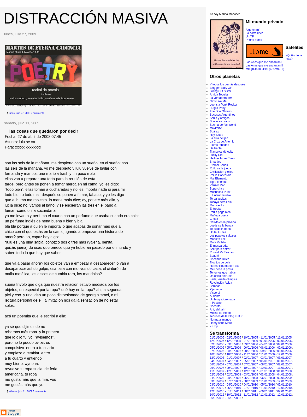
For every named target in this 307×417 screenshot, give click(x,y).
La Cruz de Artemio (222, 141)
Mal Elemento (218, 178)
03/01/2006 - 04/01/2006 (259, 344)
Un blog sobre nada (222, 299)
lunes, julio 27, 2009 (19, 113)
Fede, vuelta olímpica (223, 279)
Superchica (217, 188)
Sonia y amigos (220, 118)
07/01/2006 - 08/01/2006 (225, 351)
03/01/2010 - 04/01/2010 (225, 384)
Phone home (254, 40)
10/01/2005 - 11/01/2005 (259, 337)
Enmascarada (219, 245)
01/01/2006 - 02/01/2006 (276, 341)
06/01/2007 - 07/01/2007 (225, 364)
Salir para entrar (220, 249)
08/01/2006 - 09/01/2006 (259, 351)
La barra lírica (254, 33)
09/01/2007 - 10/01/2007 (242, 367)
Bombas (215, 286)
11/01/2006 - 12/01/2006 (276, 354)
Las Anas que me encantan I (264, 62)
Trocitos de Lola (220, 262)
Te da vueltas (218, 198)
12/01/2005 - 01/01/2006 (242, 341)
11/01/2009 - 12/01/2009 (276, 381)
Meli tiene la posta (221, 269)
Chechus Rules (219, 259)
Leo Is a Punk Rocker (223, 104)
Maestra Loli (217, 239)
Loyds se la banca (221, 225)
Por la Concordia (220, 175)
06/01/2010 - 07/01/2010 (242, 388)
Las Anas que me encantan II (264, 65)
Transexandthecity (221, 151)
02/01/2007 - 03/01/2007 (259, 357)
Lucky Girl (216, 155)
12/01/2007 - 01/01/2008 (259, 371)
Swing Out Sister (220, 91)
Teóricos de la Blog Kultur (226, 316)
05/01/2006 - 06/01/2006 (242, 347)
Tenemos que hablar (223, 272)
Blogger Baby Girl (221, 87)
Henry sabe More (221, 323)
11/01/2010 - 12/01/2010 (276, 388)
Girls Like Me (218, 101)
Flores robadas (219, 145)
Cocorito (215, 306)
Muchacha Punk (220, 192)
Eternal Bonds (219, 165)
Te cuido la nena (220, 229)
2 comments (37, 113)
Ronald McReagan (222, 252)
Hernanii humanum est (224, 266)
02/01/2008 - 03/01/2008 (242, 374)
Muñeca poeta (219, 215)
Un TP (250, 36)
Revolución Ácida (221, 282)
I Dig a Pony (217, 108)
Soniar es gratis (220, 121)
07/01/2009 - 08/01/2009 (242, 381)
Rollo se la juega (220, 168)
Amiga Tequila (219, 94)
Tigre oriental (218, 182)
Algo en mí (253, 29)
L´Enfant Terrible (220, 195)
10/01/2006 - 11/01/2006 (242, 354)
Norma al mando (220, 319)
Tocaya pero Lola (221, 202)
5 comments (39, 391)
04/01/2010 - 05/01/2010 (259, 384)
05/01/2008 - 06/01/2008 (259, 378)
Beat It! (214, 255)
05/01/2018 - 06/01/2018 (225, 398)
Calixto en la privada (223, 222)
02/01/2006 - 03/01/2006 (225, 344)
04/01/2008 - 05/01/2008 (225, 378)
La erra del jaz (219, 138)
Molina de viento (220, 313)
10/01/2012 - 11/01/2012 (242, 394)
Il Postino (216, 302)
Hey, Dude (216, 135)
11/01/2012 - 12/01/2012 (276, 394)
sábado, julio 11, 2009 (20, 391)
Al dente (215, 296)
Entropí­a (215, 208)
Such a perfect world (223, 124)
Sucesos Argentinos (222, 114)
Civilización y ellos (221, 171)
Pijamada (216, 289)
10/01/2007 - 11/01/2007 (276, 367)
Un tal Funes (218, 232)
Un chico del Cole (221, 276)
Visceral (215, 292)
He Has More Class (222, 158)
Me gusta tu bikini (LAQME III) (265, 69)
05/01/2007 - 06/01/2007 (276, 361)
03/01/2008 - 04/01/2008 (276, 374)
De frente (216, 148)
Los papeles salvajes (223, 235)
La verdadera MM (221, 98)
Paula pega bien (220, 212)
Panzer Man (217, 185)
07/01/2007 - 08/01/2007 (259, 364)
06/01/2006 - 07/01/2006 (276, 347)
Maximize (216, 128)
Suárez (214, 131)
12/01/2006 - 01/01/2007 (225, 357)
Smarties (215, 161)
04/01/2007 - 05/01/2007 (242, 361)
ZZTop (214, 326)
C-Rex (214, 218)
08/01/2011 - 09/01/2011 (259, 391)
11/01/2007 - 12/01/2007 (225, 371)
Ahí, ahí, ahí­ (217, 309)
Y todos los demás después (227, 84)
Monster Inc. (218, 205)
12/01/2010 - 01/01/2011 (225, 391)
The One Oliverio (221, 111)
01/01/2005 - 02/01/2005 (225, 337)
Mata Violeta (218, 242)
